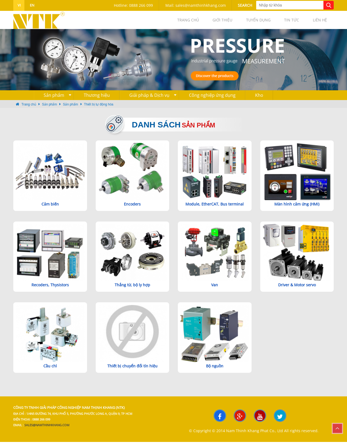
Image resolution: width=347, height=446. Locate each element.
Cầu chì (50, 370)
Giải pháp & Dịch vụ (152, 99)
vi (19, 5)
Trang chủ (164, 22)
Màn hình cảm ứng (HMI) (296, 208)
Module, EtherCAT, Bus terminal (214, 208)
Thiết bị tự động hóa (98, 109)
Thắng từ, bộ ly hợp (132, 289)
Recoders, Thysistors (50, 289)
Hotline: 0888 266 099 (133, 5)
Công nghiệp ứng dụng (212, 99)
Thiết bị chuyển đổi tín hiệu (132, 370)
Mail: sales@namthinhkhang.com (195, 5)
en (31, 5)
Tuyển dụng (245, 22)
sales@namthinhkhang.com (46, 429)
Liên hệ (317, 22)
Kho (259, 99)
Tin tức (283, 22)
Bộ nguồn (214, 370)
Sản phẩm (57, 99)
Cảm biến (50, 208)
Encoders (132, 208)
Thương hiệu (97, 99)
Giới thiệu (204, 22)
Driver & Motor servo (297, 289)
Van (214, 289)
